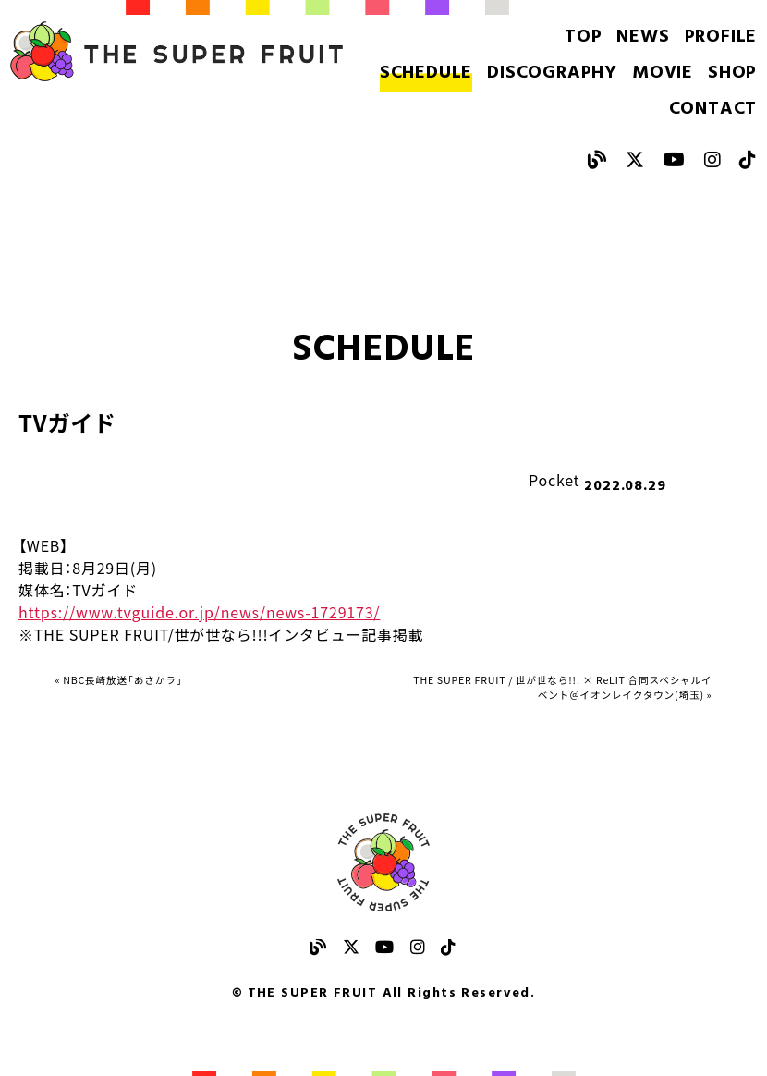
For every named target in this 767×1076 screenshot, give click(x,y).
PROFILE (721, 39)
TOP (602, 39)
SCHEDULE (379, 61)
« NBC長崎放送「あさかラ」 (148, 637)
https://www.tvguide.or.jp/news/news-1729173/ (199, 565)
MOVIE (582, 61)
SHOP (643, 61)
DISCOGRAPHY (487, 61)
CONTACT (715, 61)
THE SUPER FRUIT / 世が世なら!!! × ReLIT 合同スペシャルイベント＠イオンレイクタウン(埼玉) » (565, 659)
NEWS (654, 39)
